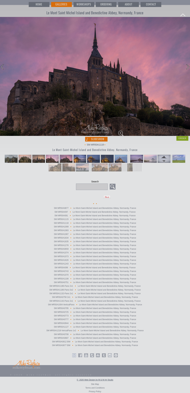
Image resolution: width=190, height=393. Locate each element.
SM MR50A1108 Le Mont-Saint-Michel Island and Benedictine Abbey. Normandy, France (95, 278)
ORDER (182, 138)
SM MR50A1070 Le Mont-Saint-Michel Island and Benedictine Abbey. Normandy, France (95, 275)
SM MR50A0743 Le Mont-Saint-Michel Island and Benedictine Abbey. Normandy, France (95, 271)
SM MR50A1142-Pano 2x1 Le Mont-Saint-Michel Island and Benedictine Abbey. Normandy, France (95, 301)
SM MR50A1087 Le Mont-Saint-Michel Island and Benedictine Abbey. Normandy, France (95, 234)
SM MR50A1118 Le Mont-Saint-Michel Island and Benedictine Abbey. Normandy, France (95, 223)
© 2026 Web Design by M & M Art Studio (95, 380)
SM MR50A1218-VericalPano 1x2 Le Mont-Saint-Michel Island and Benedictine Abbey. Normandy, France (95, 330)
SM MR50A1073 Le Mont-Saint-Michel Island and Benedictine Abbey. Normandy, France (95, 256)
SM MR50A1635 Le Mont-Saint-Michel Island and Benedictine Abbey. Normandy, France (95, 241)
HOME (39, 4)
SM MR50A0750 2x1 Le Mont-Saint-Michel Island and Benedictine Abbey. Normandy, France (95, 297)
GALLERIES (61, 4)
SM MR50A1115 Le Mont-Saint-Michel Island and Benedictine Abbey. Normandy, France (95, 219)
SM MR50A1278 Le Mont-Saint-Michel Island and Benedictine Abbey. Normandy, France (95, 245)
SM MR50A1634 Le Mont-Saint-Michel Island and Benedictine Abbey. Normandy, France (95, 238)
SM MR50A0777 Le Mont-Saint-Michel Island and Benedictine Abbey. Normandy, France (95, 319)
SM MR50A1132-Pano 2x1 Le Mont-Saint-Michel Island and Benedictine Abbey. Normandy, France (95, 293)
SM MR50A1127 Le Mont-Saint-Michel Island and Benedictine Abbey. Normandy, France (95, 327)
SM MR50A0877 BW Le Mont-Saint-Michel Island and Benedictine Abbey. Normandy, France (95, 345)
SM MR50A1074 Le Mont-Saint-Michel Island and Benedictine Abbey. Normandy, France (95, 252)
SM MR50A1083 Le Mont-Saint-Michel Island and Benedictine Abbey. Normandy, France (95, 230)
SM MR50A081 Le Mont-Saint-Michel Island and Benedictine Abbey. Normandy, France (95, 215)
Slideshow (97, 139)
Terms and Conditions (95, 388)
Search (95, 181)
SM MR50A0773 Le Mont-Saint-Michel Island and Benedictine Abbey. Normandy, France (95, 315)
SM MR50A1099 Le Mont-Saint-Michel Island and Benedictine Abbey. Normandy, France (95, 226)
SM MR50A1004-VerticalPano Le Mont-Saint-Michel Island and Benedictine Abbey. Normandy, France (95, 304)
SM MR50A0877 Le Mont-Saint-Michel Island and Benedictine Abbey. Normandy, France (95, 208)
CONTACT (151, 4)
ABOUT (128, 4)
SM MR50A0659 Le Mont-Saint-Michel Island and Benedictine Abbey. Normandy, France (95, 249)
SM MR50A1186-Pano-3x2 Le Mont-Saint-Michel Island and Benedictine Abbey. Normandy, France (95, 290)
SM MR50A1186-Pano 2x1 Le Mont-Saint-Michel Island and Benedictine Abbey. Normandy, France (95, 286)
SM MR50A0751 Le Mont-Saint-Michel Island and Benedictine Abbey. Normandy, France (95, 282)
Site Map (95, 384)
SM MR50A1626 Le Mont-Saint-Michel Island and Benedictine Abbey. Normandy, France (95, 260)
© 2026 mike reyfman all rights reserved (51, 375)
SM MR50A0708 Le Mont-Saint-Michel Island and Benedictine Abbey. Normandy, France (95, 334)
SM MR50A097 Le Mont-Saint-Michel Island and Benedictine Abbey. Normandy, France (95, 212)
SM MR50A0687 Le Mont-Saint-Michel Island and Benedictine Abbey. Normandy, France (95, 338)
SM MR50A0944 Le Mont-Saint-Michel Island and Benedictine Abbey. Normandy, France (95, 323)
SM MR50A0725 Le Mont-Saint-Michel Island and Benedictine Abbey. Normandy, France (95, 312)
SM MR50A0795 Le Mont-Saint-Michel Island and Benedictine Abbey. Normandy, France (95, 308)
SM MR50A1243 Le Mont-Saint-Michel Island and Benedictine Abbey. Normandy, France (95, 264)
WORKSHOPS (83, 4)
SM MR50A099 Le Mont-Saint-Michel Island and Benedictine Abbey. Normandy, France (95, 267)
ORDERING (106, 4)
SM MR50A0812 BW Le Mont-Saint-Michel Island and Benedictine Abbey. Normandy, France (95, 341)
